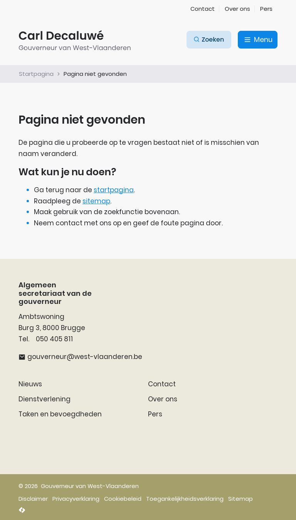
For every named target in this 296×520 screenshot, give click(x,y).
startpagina (114, 190)
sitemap (96, 201)
